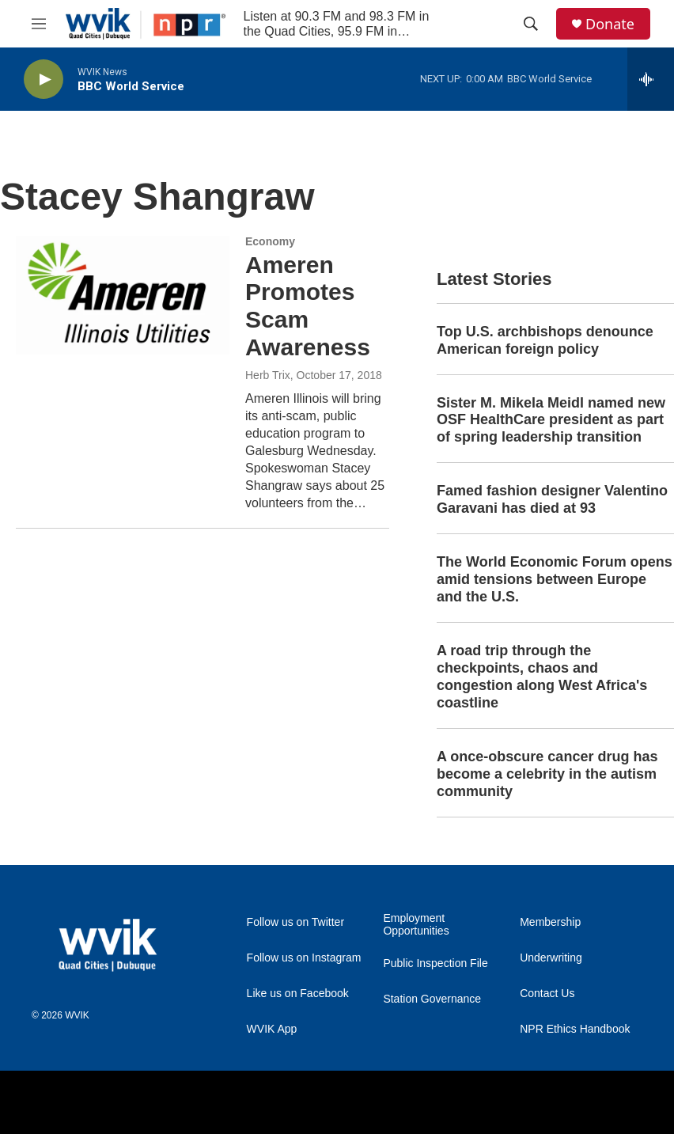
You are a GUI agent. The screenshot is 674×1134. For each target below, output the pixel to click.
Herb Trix (267, 375)
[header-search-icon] (531, 24)
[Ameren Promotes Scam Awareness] (122, 295)
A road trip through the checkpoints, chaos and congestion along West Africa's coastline (542, 677)
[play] (43, 79)
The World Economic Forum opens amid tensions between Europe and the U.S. (554, 579)
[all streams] (650, 79)
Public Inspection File (435, 963)
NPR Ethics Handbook (575, 1029)
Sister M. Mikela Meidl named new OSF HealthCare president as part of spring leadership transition (551, 420)
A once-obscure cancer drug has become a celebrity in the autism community (547, 774)
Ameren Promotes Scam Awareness (307, 306)
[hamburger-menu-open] (39, 24)
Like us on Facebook (298, 993)
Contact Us (547, 993)
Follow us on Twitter (295, 922)
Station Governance (432, 999)
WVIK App (272, 1029)
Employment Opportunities (416, 924)
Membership (550, 922)
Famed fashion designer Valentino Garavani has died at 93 (552, 499)
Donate (609, 24)
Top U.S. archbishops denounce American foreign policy (545, 340)
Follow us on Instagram (304, 958)
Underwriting (551, 958)
